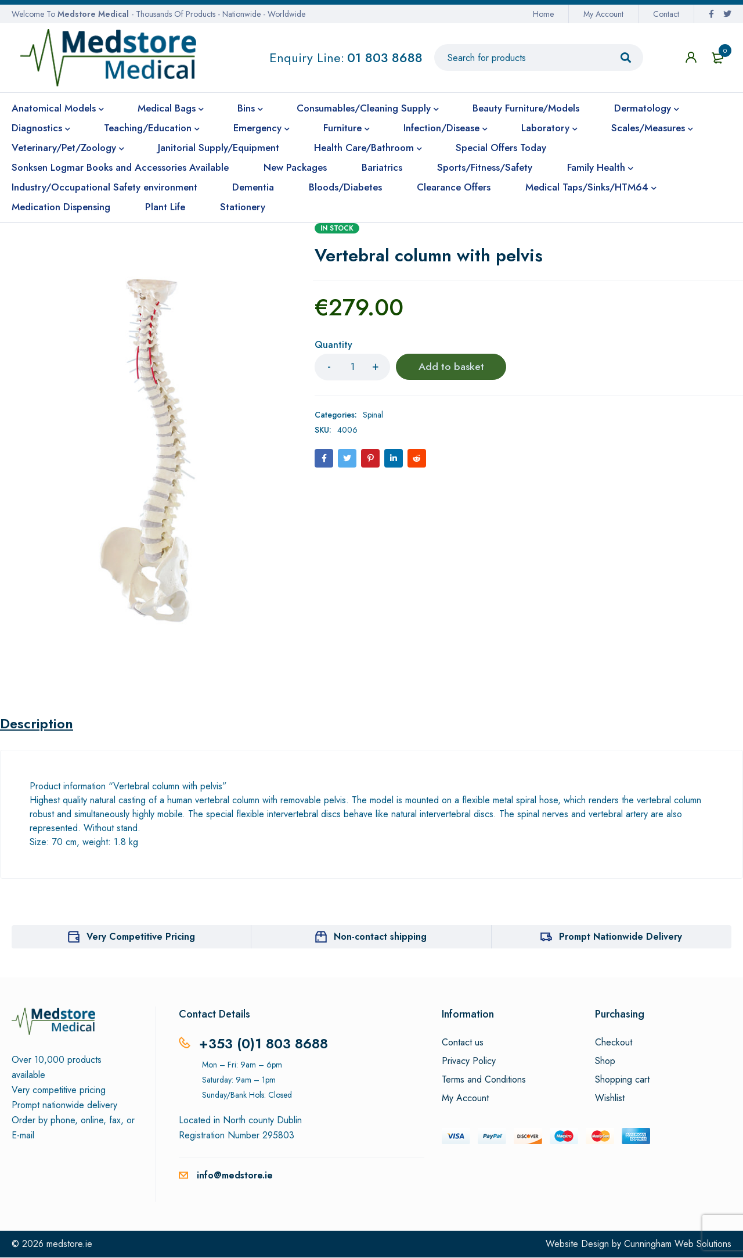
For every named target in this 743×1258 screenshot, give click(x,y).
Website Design (577, 1244)
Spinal (373, 414)
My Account (603, 14)
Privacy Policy (469, 1061)
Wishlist (610, 1099)
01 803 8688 (385, 57)
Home (543, 14)
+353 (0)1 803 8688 (264, 1044)
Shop (605, 1061)
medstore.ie (69, 1244)
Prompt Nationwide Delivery (620, 937)
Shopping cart (622, 1080)
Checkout (613, 1043)
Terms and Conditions (484, 1080)
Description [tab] (37, 724)
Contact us (463, 1043)
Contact (666, 14)
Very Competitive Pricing (140, 937)
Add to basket (451, 367)
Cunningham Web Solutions (677, 1244)
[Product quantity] (352, 367)
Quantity (333, 345)
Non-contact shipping (380, 937)
